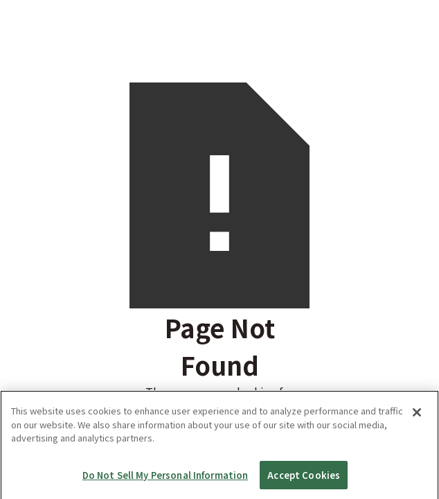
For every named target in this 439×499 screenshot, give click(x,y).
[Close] (417, 425)
